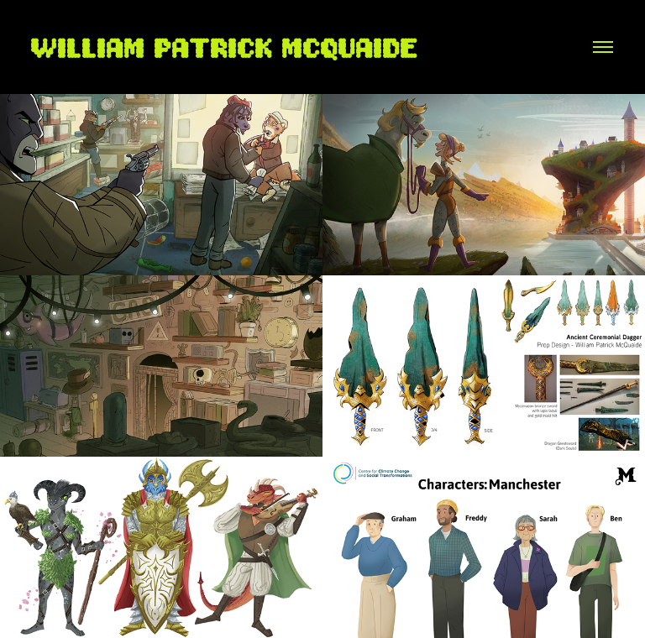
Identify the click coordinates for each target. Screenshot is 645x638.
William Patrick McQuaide (225, 46)
